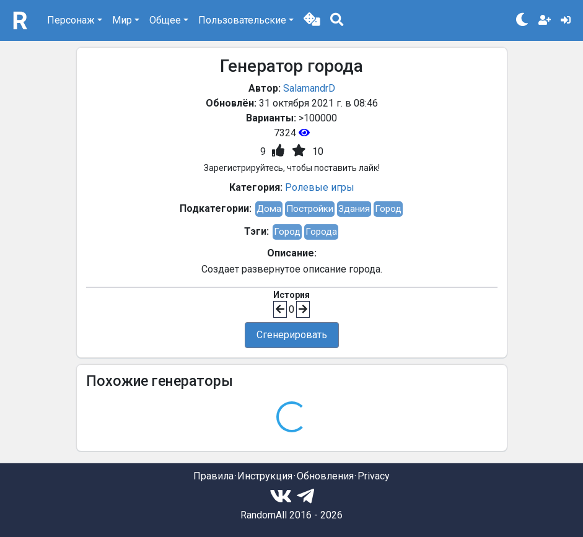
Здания (354, 208)
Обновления (325, 476)
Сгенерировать (291, 335)
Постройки (309, 208)
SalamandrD (309, 88)
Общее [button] (165, 20)
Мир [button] (122, 20)
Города (321, 231)
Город (388, 208)
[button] (312, 20)
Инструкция (264, 476)
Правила (213, 476)
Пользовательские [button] (242, 20)
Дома (268, 208)
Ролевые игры (319, 187)
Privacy (373, 476)
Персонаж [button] (71, 20)
